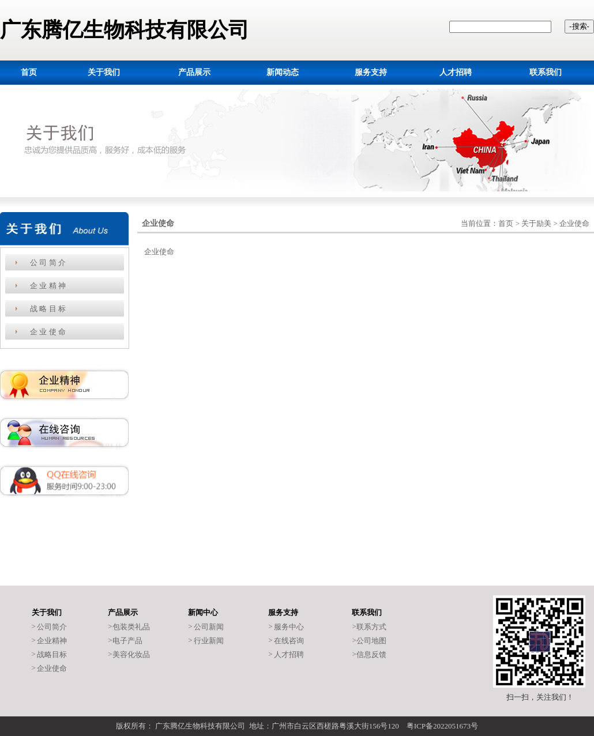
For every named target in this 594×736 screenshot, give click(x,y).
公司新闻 (209, 626)
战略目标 (52, 654)
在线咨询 (289, 640)
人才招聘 (289, 654)
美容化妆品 (131, 654)
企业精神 (52, 640)
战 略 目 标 (48, 308)
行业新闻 (209, 640)
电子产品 (127, 640)
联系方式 (371, 626)
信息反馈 (371, 654)
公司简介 (52, 626)
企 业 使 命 (48, 331)
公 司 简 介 (48, 262)
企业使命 (52, 668)
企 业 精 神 (48, 285)
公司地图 (371, 640)
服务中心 (289, 626)
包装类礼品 (131, 626)
